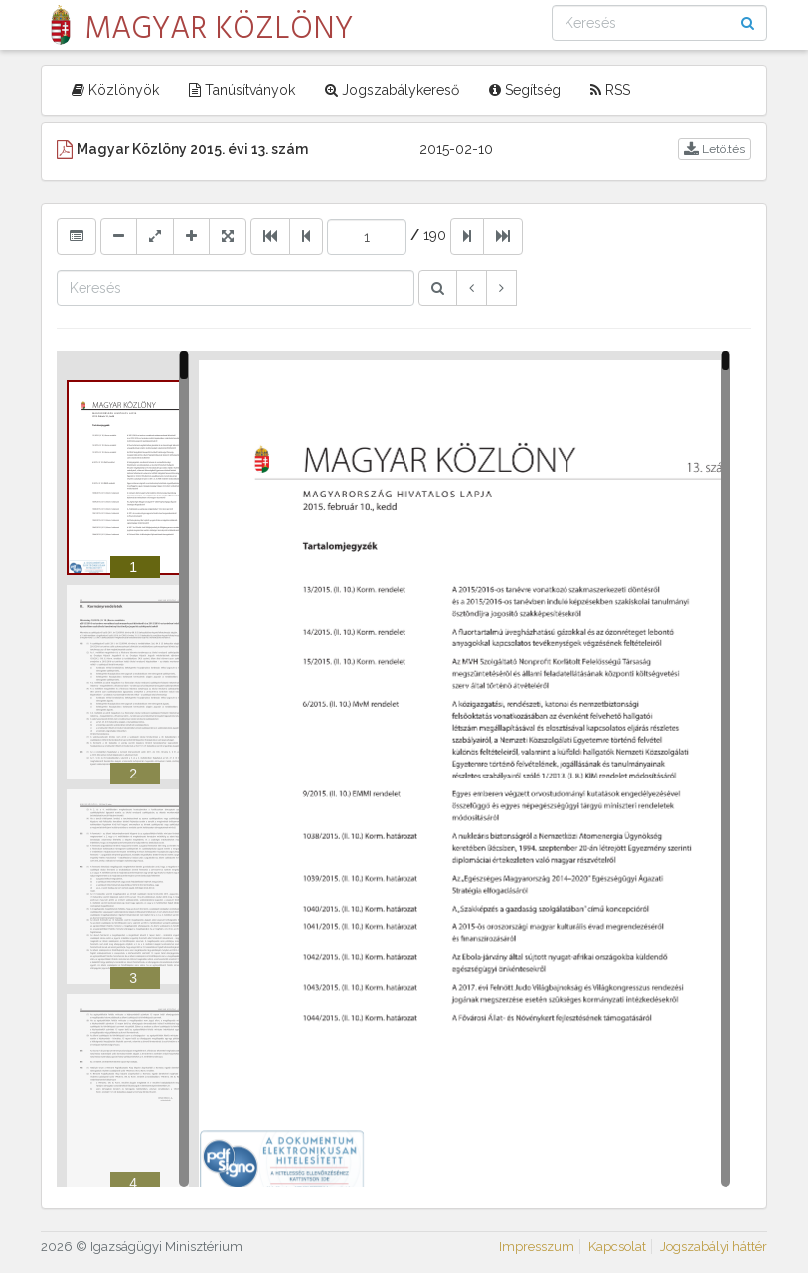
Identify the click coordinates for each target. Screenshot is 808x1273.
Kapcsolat (617, 1246)
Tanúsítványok (242, 90)
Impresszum (536, 1246)
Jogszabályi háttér (713, 1246)
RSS (610, 90)
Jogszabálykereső (392, 90)
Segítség (525, 90)
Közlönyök (115, 90)
